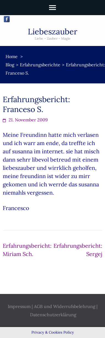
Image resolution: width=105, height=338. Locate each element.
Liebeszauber (52, 31)
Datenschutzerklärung (53, 314)
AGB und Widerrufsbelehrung (64, 306)
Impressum (19, 306)
